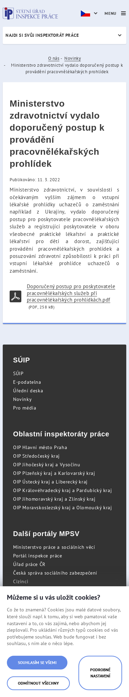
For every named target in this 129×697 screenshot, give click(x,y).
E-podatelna (27, 382)
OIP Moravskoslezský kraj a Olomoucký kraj (62, 507)
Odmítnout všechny (38, 683)
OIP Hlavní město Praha (40, 447)
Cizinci (20, 581)
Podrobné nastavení (100, 672)
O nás (54, 58)
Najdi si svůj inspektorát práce (42, 35)
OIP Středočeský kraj (36, 456)
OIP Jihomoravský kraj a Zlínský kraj (54, 499)
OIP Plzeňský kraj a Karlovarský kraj (54, 473)
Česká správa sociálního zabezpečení (55, 573)
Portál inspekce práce (37, 556)
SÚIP (18, 373)
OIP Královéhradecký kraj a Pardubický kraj (62, 490)
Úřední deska (28, 391)
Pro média (24, 408)
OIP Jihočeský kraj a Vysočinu (46, 464)
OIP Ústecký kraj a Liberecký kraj (50, 482)
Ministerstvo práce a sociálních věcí (54, 547)
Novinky (72, 58)
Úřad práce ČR (29, 564)
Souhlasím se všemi (37, 662)
